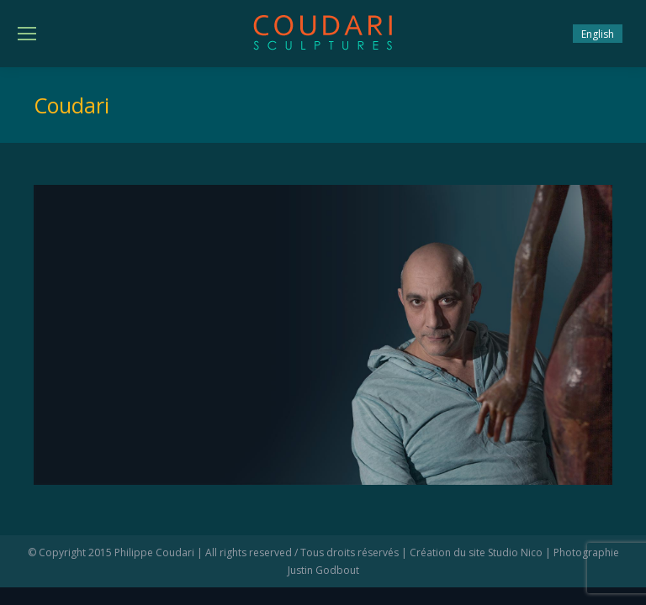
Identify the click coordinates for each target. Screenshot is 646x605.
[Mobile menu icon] (27, 34)
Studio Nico (515, 552)
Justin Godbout (323, 570)
